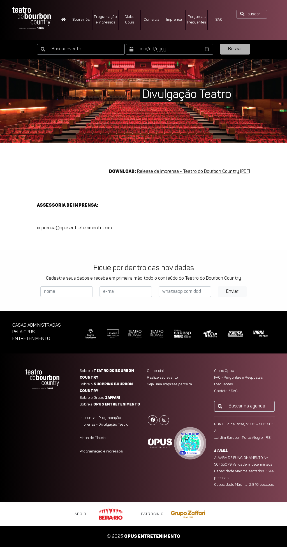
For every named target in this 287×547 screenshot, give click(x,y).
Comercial (152, 20)
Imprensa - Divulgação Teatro (104, 424)
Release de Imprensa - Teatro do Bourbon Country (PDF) (193, 171)
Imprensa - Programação (100, 418)
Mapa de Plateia (93, 438)
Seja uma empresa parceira (169, 384)
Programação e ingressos (101, 451)
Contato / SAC (226, 391)
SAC (219, 20)
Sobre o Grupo (100, 398)
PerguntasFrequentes (196, 19)
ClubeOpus (129, 19)
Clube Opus (224, 371)
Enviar (232, 291)
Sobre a (110, 404)
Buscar (235, 49)
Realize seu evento (162, 377)
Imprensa (174, 20)
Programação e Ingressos (105, 19)
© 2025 (143, 536)
